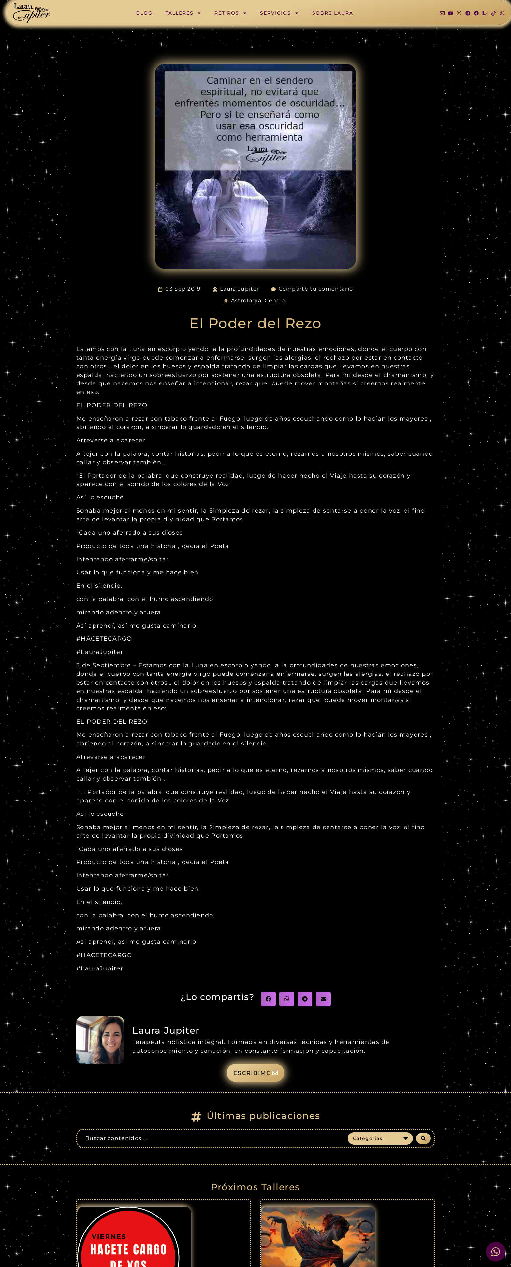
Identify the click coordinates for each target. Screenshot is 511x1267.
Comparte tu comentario (316, 289)
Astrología (246, 301)
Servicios (279, 13)
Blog (144, 13)
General (276, 301)
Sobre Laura (332, 13)
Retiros (230, 13)
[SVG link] (31, 13)
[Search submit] (423, 1138)
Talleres (183, 13)
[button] (268, 999)
